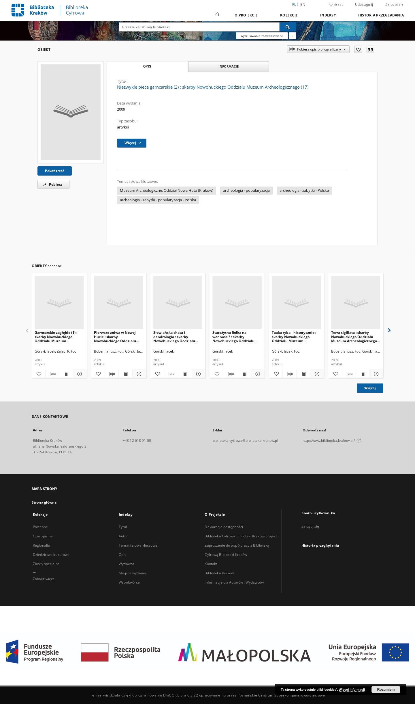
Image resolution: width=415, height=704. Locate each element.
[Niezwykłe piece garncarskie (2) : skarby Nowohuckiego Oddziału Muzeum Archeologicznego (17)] (71, 112)
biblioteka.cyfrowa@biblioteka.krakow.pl (245, 440)
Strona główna (44, 502)
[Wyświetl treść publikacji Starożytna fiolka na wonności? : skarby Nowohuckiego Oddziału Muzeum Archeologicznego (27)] (244, 374)
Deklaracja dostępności (224, 526)
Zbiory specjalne (46, 563)
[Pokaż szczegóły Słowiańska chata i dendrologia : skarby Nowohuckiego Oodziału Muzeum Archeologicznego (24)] (198, 374)
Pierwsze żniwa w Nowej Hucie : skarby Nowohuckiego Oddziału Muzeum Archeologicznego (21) (117, 336)
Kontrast (336, 4)
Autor (123, 536)
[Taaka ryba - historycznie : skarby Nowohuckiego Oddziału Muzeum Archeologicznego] (296, 302)
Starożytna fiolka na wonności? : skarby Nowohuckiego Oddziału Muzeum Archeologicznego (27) (235, 336)
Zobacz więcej (44, 578)
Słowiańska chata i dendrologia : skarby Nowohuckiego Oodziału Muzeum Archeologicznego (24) (176, 336)
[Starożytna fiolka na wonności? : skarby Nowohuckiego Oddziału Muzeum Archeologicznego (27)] (237, 302)
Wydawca (126, 563)
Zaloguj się (394, 4)
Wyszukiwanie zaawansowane (262, 36)
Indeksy (328, 15)
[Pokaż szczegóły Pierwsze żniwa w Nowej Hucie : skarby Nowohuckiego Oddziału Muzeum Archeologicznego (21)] (138, 374)
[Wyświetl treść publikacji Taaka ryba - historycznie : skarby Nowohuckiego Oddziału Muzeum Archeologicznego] (303, 374)
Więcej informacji (352, 689)
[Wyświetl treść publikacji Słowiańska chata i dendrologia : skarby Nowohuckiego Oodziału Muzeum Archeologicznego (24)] (185, 374)
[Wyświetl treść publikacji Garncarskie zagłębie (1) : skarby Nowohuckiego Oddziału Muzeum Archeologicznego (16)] (66, 374)
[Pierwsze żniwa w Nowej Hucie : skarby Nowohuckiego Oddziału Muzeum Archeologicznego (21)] (118, 302)
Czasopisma (43, 536)
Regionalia (41, 545)
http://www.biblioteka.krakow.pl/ (332, 440)
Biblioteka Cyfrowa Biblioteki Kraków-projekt (241, 536)
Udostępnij (364, 4)
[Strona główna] (216, 15)
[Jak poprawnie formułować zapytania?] (292, 35)
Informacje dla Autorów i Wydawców (234, 582)
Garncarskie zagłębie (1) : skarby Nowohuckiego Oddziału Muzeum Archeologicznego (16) (56, 336)
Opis (122, 554)
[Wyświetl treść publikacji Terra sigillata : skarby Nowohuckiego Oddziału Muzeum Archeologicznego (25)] (362, 374)
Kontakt (211, 563)
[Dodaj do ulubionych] (358, 49)
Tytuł (123, 526)
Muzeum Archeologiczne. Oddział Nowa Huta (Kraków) (166, 190)
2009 (121, 109)
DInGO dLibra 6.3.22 (180, 695)
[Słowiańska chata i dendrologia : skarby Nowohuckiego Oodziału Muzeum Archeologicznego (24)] (178, 302)
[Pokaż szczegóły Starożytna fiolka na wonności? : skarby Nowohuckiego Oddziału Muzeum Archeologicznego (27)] (257, 374)
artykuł (123, 127)
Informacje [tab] (228, 66)
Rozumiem (386, 690)
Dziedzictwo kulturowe (51, 554)
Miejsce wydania (132, 573)
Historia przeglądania (381, 15)
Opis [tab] (147, 66)
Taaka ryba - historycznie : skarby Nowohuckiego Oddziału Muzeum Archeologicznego (294, 336)
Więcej (370, 387)
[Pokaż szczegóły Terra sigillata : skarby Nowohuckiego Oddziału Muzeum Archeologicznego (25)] (375, 374)
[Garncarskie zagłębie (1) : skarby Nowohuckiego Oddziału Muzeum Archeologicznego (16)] (59, 302)
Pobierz (51, 184)
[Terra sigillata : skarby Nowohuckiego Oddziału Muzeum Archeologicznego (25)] (355, 302)
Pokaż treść (54, 170)
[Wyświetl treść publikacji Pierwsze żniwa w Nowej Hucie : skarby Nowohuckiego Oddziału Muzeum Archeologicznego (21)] (125, 374)
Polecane (40, 526)
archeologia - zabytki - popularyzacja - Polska (158, 200)
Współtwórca (129, 582)
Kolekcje (289, 15)
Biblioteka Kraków (219, 573)
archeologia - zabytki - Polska (304, 190)
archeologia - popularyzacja (246, 190)
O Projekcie (246, 15)
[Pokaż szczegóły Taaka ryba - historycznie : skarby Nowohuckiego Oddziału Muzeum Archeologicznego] (316, 374)
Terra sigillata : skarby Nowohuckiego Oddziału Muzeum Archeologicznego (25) (354, 336)
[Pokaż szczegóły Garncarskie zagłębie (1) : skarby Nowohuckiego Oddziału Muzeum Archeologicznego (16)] (79, 374)
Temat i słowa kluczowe (138, 545)
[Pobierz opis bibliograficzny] (52, 374)
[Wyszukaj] (288, 26)
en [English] (302, 4)
